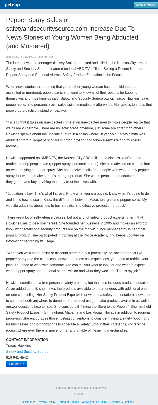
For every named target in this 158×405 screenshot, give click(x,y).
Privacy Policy (46, 401)
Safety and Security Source (27, 351)
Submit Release (146, 5)
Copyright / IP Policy (94, 401)
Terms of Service (68, 401)
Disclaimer (28, 401)
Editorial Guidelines (122, 401)
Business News (45, 57)
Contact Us (16, 364)
